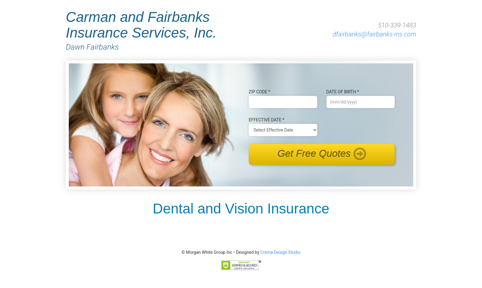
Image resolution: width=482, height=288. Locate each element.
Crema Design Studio (280, 252)
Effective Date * (266, 119)
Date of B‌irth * (342, 91)
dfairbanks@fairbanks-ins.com (374, 34)
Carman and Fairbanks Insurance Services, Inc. (163, 30)
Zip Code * (259, 91)
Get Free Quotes (321, 154)
